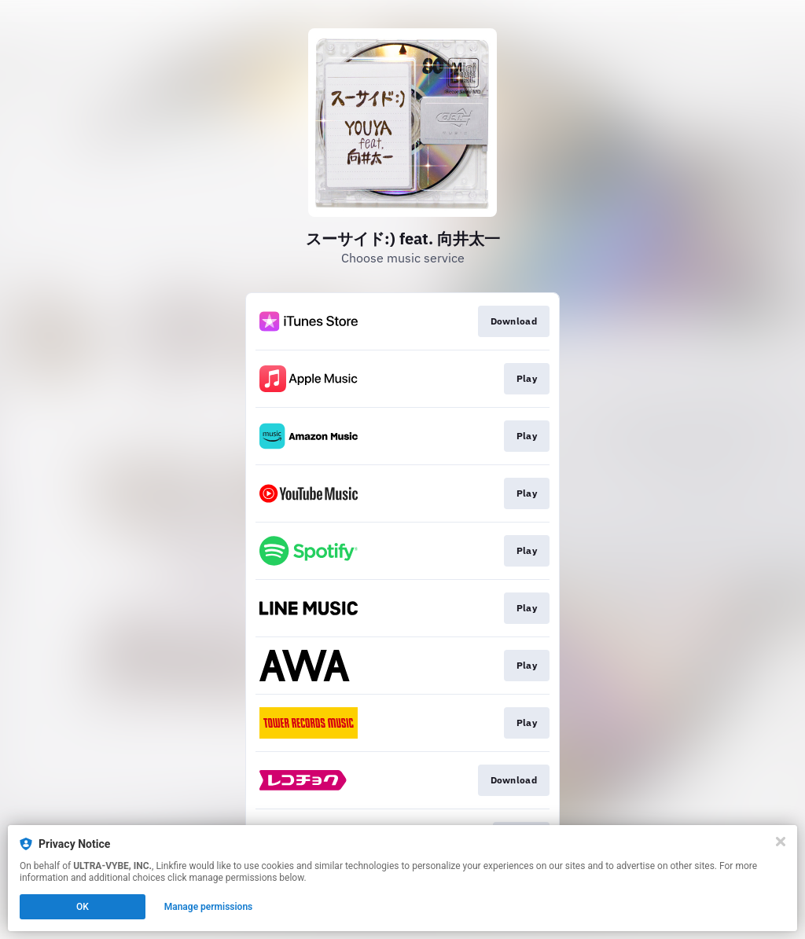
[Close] (780, 841)
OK (82, 906)
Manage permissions (208, 906)
